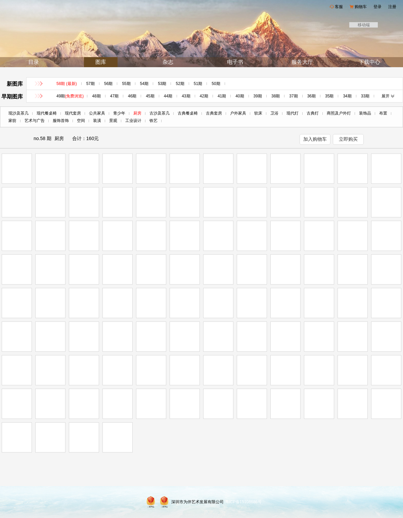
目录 (33, 62)
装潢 (97, 120)
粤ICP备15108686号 (243, 502)
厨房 (137, 113)
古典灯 (313, 113)
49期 (70, 96)
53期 (162, 83)
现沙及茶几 (18, 113)
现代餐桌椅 (47, 113)
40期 (239, 96)
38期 (275, 96)
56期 (108, 83)
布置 (383, 113)
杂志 (168, 62)
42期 (204, 96)
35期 (329, 96)
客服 (339, 6)
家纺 (12, 120)
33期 (365, 96)
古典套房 (214, 113)
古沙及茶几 (159, 113)
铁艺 (153, 120)
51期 (198, 83)
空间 (81, 120)
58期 (66, 83)
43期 (186, 96)
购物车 (361, 6)
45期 (150, 96)
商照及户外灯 (339, 113)
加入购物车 (315, 139)
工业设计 (133, 120)
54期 (144, 83)
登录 (377, 6)
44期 (168, 96)
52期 (180, 83)
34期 (347, 96)
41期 (222, 96)
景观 (113, 120)
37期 (293, 96)
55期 (126, 83)
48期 (96, 96)
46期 (132, 96)
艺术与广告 (35, 120)
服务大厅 (302, 62)
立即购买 (348, 139)
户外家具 (238, 113)
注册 (392, 6)
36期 (311, 96)
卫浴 (274, 113)
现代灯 (292, 113)
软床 (258, 113)
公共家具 (97, 113)
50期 (216, 83)
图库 (100, 62)
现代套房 (73, 113)
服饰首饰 (61, 120)
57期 (90, 83)
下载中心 (369, 62)
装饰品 (365, 113)
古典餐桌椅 (188, 113)
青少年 (119, 113)
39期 (258, 96)
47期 (114, 96)
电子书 (235, 62)
